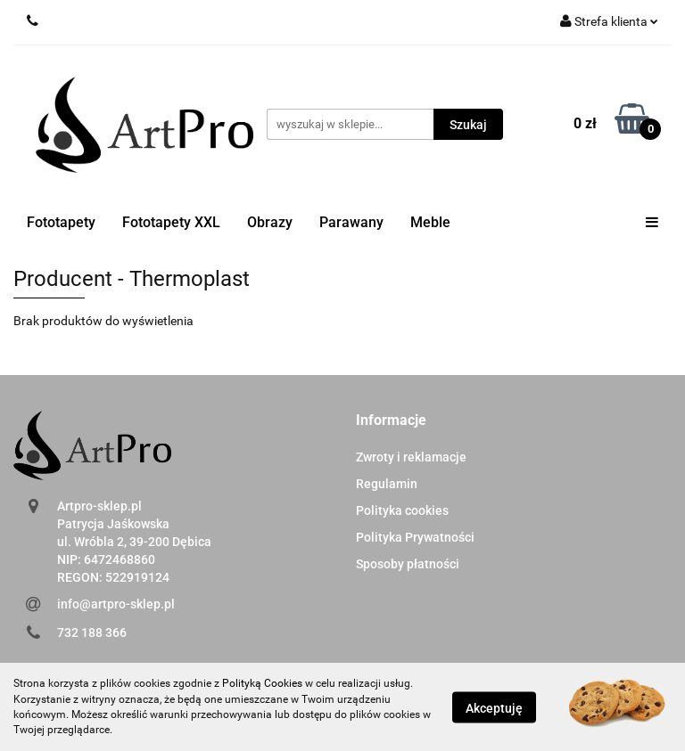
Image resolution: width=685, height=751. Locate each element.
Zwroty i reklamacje (411, 457)
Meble (430, 222)
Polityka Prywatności (415, 537)
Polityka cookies (402, 510)
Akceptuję (494, 707)
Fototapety (61, 222)
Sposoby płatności (407, 564)
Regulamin (386, 484)
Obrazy (270, 222)
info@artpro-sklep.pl (116, 604)
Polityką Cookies (262, 683)
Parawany (351, 222)
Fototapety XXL (171, 222)
